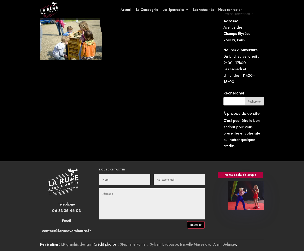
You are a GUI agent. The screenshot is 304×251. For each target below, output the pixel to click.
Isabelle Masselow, (196, 244)
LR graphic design (76, 244)
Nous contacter (230, 9)
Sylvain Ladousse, (165, 244)
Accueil (126, 9)
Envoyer (195, 225)
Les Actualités (203, 9)
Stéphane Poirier (133, 244)
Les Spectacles (173, 9)
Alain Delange (224, 244)
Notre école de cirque (240, 175)
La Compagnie (147, 9)
